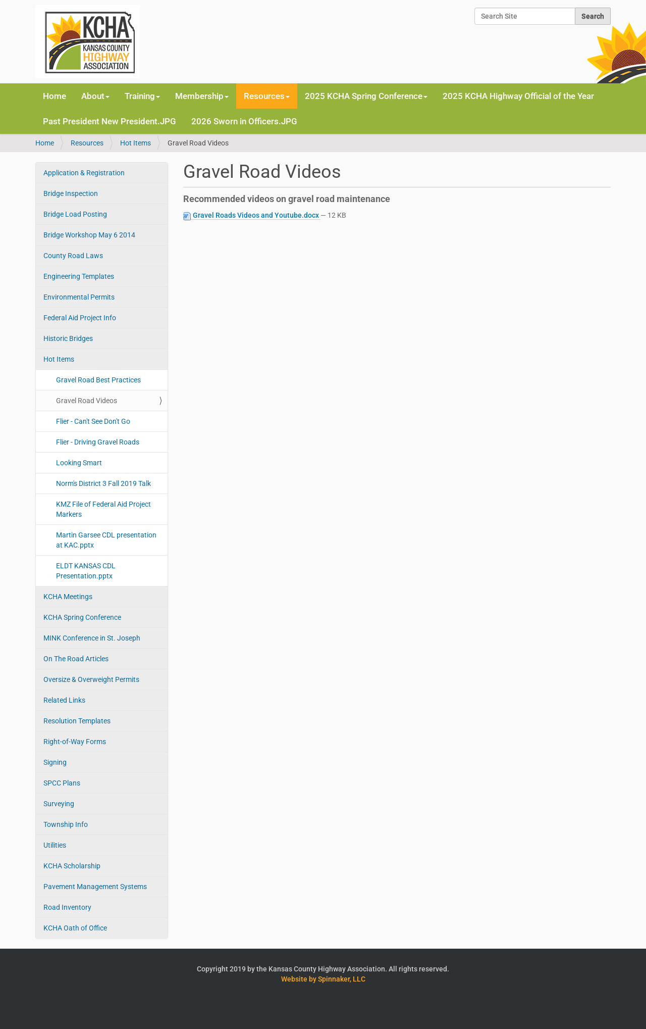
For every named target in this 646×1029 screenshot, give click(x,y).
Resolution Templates (77, 721)
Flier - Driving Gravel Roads (97, 442)
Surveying (58, 804)
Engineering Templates (78, 276)
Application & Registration (84, 173)
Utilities (54, 845)
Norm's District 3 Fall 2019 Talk (103, 483)
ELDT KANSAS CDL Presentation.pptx (86, 571)
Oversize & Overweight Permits (91, 679)
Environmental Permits (79, 297)
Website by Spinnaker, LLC (323, 979)
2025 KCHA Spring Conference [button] (366, 96)
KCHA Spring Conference (82, 617)
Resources (87, 143)
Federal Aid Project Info (79, 318)
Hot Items (135, 143)
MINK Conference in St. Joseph (91, 638)
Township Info (65, 824)
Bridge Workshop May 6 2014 (89, 235)
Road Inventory (67, 907)
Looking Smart (79, 463)
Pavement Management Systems (95, 887)
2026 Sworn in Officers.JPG (244, 121)
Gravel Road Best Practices (98, 380)
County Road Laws (73, 256)
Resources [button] (267, 96)
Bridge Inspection (70, 193)
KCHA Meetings (67, 597)
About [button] (95, 96)
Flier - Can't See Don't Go (93, 421)
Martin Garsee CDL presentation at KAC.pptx (106, 540)
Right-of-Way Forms (74, 742)
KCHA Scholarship (71, 866)
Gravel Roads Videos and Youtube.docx (251, 215)
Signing (55, 762)
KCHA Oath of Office (75, 928)
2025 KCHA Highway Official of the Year (518, 96)
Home (54, 96)
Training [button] (142, 96)
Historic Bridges (68, 338)
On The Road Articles (76, 659)
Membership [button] (202, 96)
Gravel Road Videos (86, 401)
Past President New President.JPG (109, 121)
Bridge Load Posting (75, 214)
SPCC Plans (61, 783)
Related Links (64, 700)
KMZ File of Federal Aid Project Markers (103, 509)
